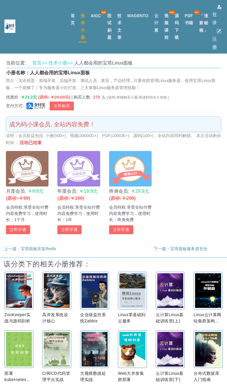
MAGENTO (137, 15)
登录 (216, 14)
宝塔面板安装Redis (38, 248)
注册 (216, 39)
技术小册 (83, 26)
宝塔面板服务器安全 (188, 248)
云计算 (156, 22)
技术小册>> (60, 62)
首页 (73, 19)
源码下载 (177, 26)
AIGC (96, 15)
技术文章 (119, 26)
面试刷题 (109, 26)
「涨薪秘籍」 (204, 22)
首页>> (39, 62)
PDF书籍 (189, 19)
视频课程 (166, 26)
